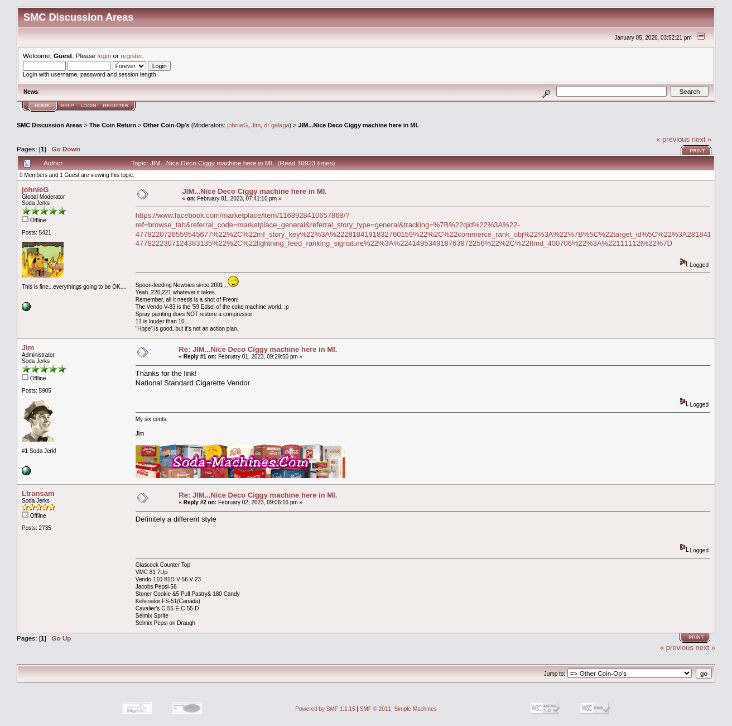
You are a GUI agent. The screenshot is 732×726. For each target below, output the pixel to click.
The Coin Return (112, 125)
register (131, 55)
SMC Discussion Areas (50, 125)
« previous (673, 139)
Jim (256, 125)
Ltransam (38, 493)
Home (42, 105)
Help (67, 105)
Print (697, 151)
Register (116, 105)
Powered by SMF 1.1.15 (325, 709)
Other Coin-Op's (166, 125)
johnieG (237, 125)
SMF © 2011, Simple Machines (398, 709)
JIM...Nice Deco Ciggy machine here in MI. (358, 125)
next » (701, 139)
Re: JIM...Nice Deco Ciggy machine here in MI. (258, 349)
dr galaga (276, 125)
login (105, 55)
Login (89, 105)
